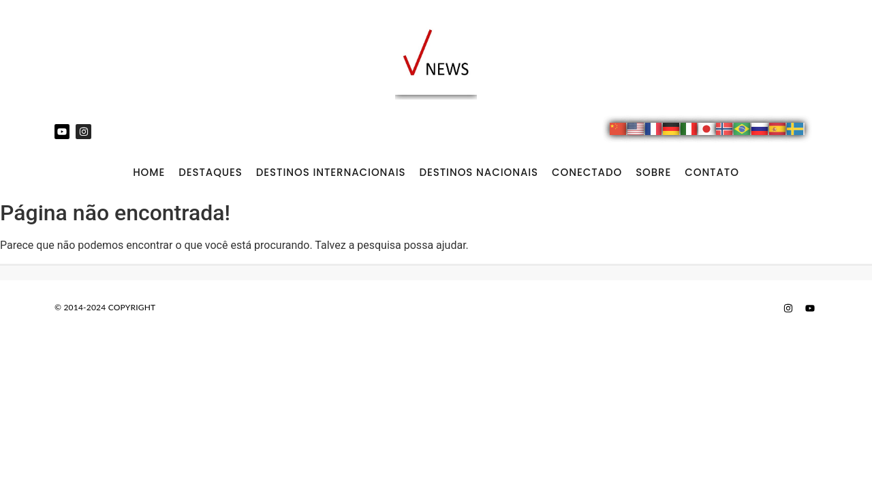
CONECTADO (587, 172)
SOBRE (653, 172)
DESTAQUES (210, 172)
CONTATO (712, 172)
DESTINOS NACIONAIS (478, 172)
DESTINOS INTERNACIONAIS (331, 172)
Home (149, 172)
